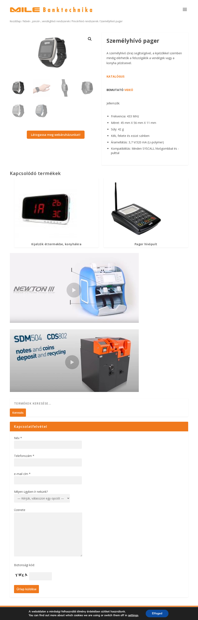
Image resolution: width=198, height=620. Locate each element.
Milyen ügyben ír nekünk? (31, 492)
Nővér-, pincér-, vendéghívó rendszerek (46, 21)
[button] (90, 39)
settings (133, 615)
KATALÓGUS (116, 76)
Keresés (17, 413)
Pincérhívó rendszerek (85, 21)
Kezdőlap (15, 21)
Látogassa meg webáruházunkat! (55, 135)
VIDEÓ (128, 90)
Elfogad (157, 613)
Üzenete (19, 510)
